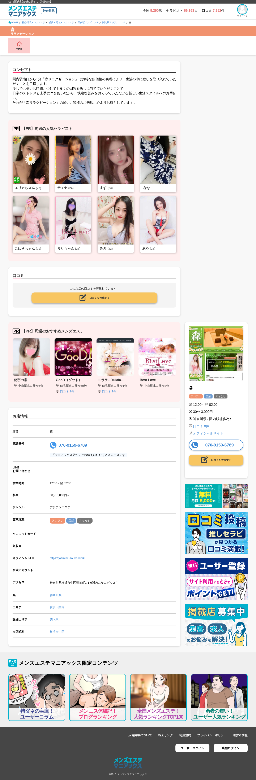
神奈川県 (49, 10)
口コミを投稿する (99, 297)
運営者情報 (240, 735)
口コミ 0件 (201, 426)
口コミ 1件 (109, 391)
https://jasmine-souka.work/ (67, 558)
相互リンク (165, 735)
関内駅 (54, 619)
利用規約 (185, 735)
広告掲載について (140, 735)
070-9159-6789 (73, 445)
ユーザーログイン (192, 748)
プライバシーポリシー (212, 735)
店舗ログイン (230, 748)
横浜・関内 (57, 607)
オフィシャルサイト (208, 433)
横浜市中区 (57, 631)
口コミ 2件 (67, 391)
